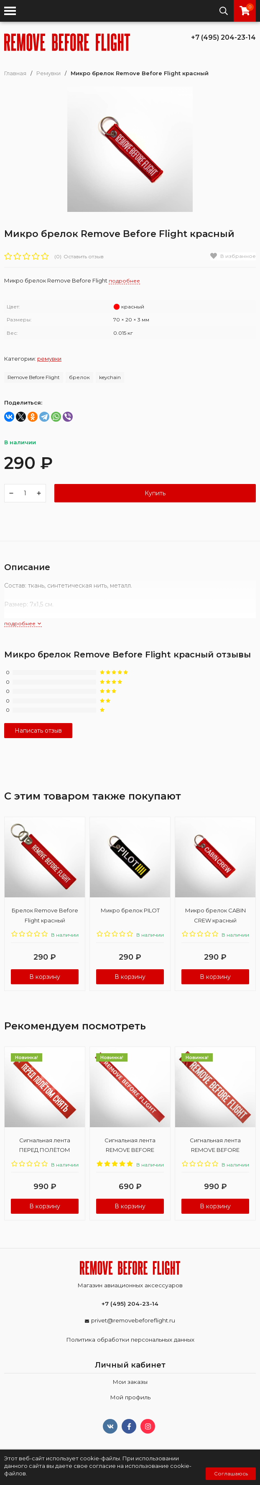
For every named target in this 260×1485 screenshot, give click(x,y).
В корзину (44, 977)
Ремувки (48, 73)
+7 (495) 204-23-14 (223, 37)
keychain (110, 377)
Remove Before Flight (34, 377)
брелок (79, 377)
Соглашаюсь (231, 1473)
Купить (155, 493)
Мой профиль (130, 1397)
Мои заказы (130, 1381)
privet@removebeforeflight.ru (133, 1320)
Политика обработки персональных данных (130, 1339)
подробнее (23, 623)
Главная (15, 73)
